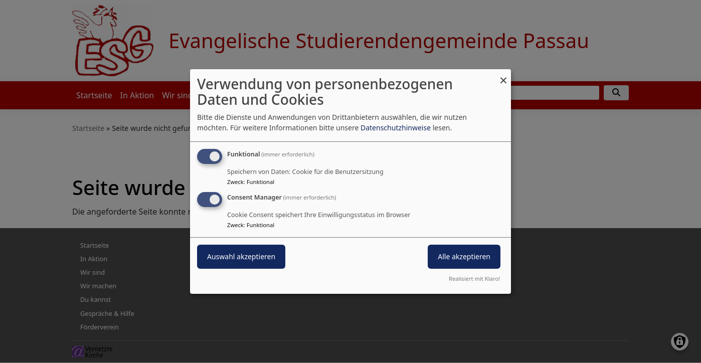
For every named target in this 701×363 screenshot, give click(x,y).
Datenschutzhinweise (396, 127)
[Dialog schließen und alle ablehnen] (503, 75)
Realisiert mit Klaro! (474, 278)
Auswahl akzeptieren (241, 256)
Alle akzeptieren (464, 256)
